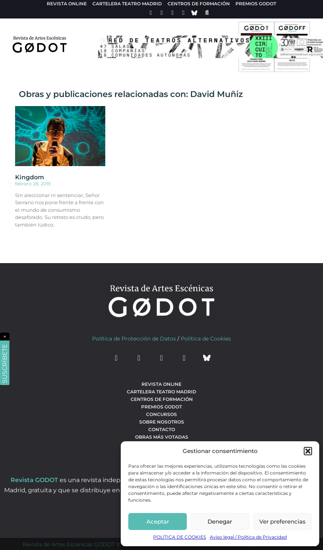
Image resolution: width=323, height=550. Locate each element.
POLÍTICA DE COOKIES (179, 537)
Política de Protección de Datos (134, 338)
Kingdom (29, 177)
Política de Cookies (206, 338)
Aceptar (157, 521)
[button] (308, 451)
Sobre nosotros (161, 422)
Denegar (220, 521)
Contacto (161, 429)
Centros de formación (199, 3)
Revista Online (67, 3)
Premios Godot (255, 3)
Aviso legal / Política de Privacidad (248, 537)
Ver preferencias (282, 521)
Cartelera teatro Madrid (127, 3)
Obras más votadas (161, 437)
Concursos (161, 414)
